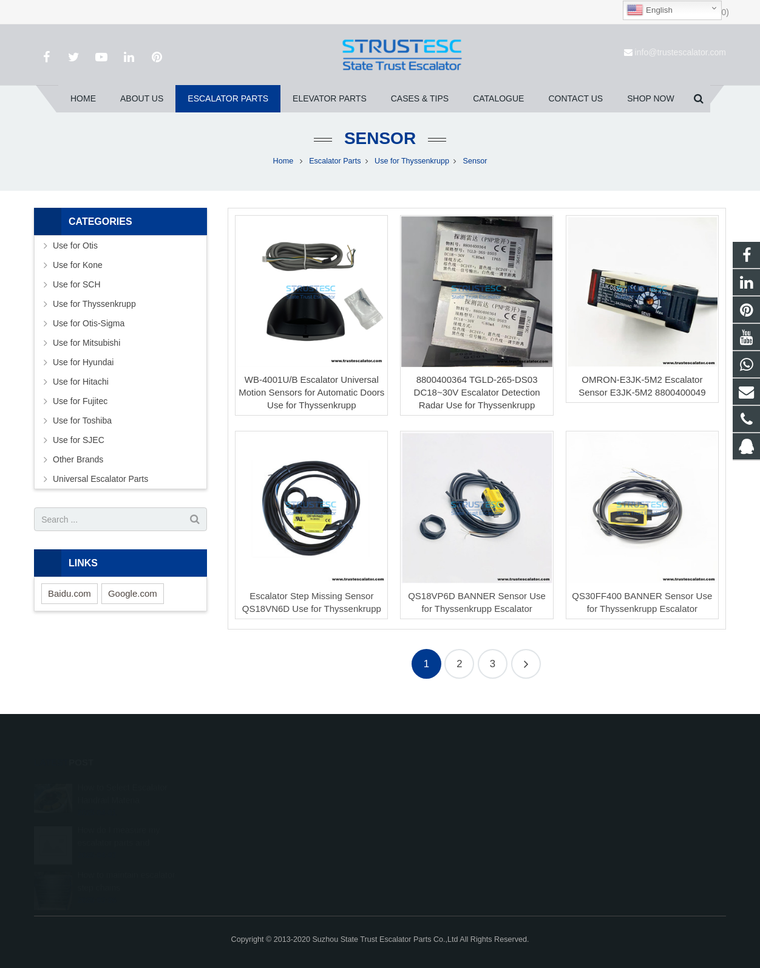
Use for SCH (77, 284)
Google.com (132, 593)
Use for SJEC (78, 440)
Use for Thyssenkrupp (412, 161)
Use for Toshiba (82, 420)
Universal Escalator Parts (100, 479)
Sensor (380, 138)
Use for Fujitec (80, 401)
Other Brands (78, 459)
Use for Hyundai (83, 362)
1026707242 (424, 785)
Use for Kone (78, 265)
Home (283, 161)
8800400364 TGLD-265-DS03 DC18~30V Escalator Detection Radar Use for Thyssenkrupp (477, 392)
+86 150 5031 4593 (434, 821)
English (649, 10)
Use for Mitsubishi (86, 343)
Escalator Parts (335, 161)
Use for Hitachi (81, 381)
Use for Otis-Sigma (88, 323)
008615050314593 (434, 803)
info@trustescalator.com (680, 52)
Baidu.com (69, 593)
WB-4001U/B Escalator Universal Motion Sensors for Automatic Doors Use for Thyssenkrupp (311, 392)
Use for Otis (75, 245)
